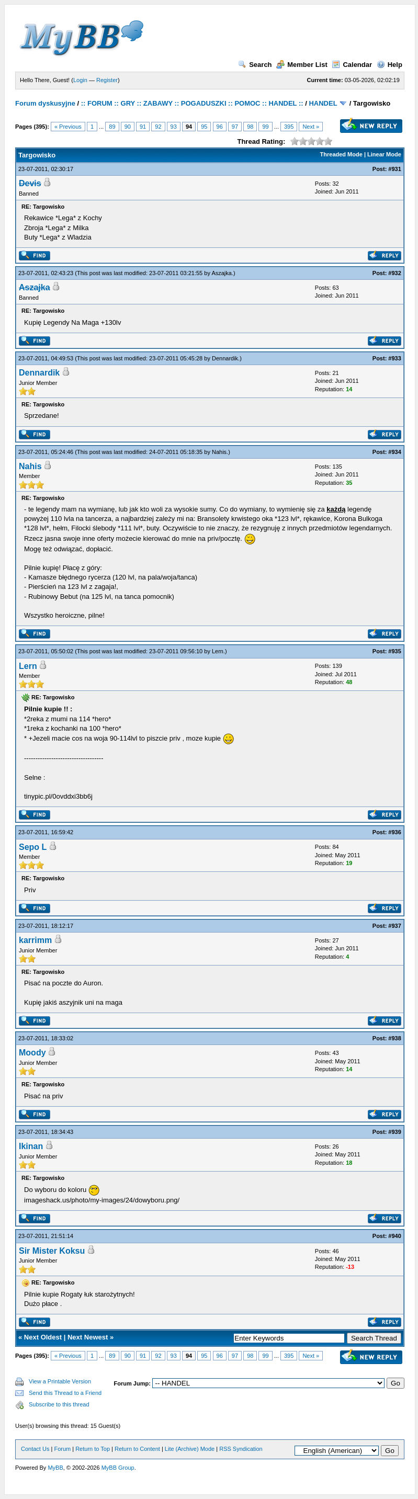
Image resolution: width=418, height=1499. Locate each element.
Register (107, 80)
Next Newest (87, 1337)
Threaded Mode (341, 154)
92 (158, 126)
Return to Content (137, 1449)
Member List (301, 65)
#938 (394, 1038)
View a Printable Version (60, 1381)
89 (112, 126)
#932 (394, 273)
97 (235, 126)
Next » (310, 126)
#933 (394, 358)
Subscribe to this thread (59, 1404)
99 (265, 126)
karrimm (35, 940)
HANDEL (323, 103)
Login (80, 80)
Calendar (352, 65)
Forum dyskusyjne (45, 103)
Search (255, 65)
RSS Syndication (241, 1449)
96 (220, 126)
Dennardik (225, 358)
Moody (32, 1052)
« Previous (68, 126)
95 (204, 126)
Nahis (219, 452)
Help (389, 65)
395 (288, 126)
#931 (394, 169)
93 (174, 126)
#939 (394, 1132)
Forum (62, 1449)
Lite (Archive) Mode (189, 1449)
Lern (217, 651)
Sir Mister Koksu (52, 1250)
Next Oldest (43, 1337)
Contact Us (35, 1449)
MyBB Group (117, 1467)
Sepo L (33, 847)
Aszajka (221, 273)
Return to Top (92, 1449)
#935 (394, 651)
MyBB (55, 1467)
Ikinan (31, 1146)
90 (128, 126)
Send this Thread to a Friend (65, 1393)
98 (250, 126)
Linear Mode (384, 154)
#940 (394, 1236)
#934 (394, 452)
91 (143, 126)
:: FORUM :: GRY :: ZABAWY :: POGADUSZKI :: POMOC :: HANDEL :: (192, 103)
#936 (394, 832)
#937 (394, 926)
